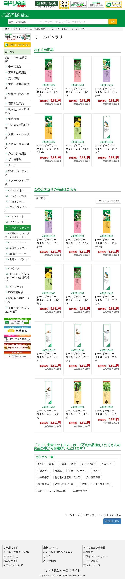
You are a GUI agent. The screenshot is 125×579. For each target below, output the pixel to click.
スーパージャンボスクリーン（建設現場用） (17, 277)
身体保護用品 (93, 477)
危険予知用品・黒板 (17, 95)
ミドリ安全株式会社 (94, 547)
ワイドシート (14, 222)
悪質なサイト (10, 560)
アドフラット (14, 286)
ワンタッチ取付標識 (17, 126)
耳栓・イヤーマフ (77, 470)
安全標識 (12, 78)
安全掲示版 (13, 66)
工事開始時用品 (16, 72)
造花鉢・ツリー (16, 253)
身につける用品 (16, 153)
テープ (10, 165)
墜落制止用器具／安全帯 (67, 477)
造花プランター (16, 248)
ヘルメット (107, 463)
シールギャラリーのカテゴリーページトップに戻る (93, 514)
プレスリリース (91, 565)
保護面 (58, 470)
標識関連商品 (80, 491)
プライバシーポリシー (95, 556)
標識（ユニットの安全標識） (96, 484)
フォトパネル (14, 190)
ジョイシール (14, 201)
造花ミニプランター (17, 261)
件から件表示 (108, 201)
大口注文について (13, 565)
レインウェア (89, 463)
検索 (113, 21)
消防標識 (12, 118)
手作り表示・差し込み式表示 (17, 309)
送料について (50, 547)
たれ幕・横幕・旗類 (17, 146)
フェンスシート (16, 242)
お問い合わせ (10, 556)
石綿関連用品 (14, 103)
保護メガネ (43, 470)
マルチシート (14, 216)
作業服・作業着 (68, 463)
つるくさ (12, 268)
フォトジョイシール (17, 209)
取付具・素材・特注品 (17, 300)
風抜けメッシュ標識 (17, 136)
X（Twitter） (50, 560)
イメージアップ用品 (58, 29)
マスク (96, 470)
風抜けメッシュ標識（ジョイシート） (17, 235)
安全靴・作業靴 (46, 463)
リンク (47, 556)
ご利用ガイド (10, 547)
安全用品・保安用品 (17, 173)
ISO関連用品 (14, 292)
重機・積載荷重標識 (17, 86)
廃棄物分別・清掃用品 (17, 111)
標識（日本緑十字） (65, 484)
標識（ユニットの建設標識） (52, 491)
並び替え (41, 198)
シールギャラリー (79, 29)
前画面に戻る (112, 521)
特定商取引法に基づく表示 (58, 552)
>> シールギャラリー (17, 227)
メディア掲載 (90, 560)
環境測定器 (43, 484)
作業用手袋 (43, 477)
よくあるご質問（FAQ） (16, 552)
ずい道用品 (13, 159)
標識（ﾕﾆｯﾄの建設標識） (35, 29)
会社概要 (88, 552)
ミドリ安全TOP (13, 29)
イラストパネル (16, 196)
